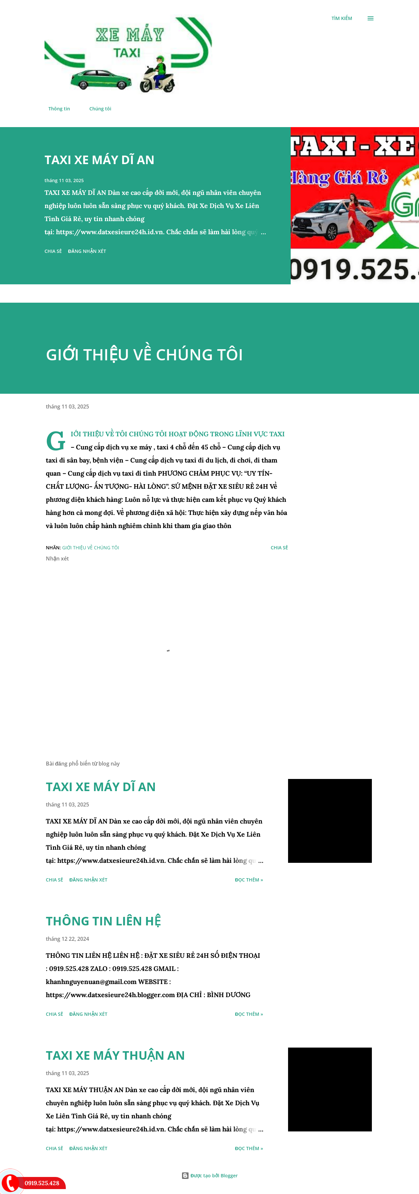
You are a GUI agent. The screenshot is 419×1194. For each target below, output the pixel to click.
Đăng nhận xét (87, 251)
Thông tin (55, 108)
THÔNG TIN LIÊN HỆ (103, 921)
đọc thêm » (249, 880)
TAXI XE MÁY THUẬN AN (115, 1055)
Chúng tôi (96, 108)
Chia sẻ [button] (53, 251)
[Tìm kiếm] (342, 18)
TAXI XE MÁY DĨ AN (100, 160)
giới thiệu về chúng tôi (90, 547)
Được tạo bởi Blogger (209, 1175)
